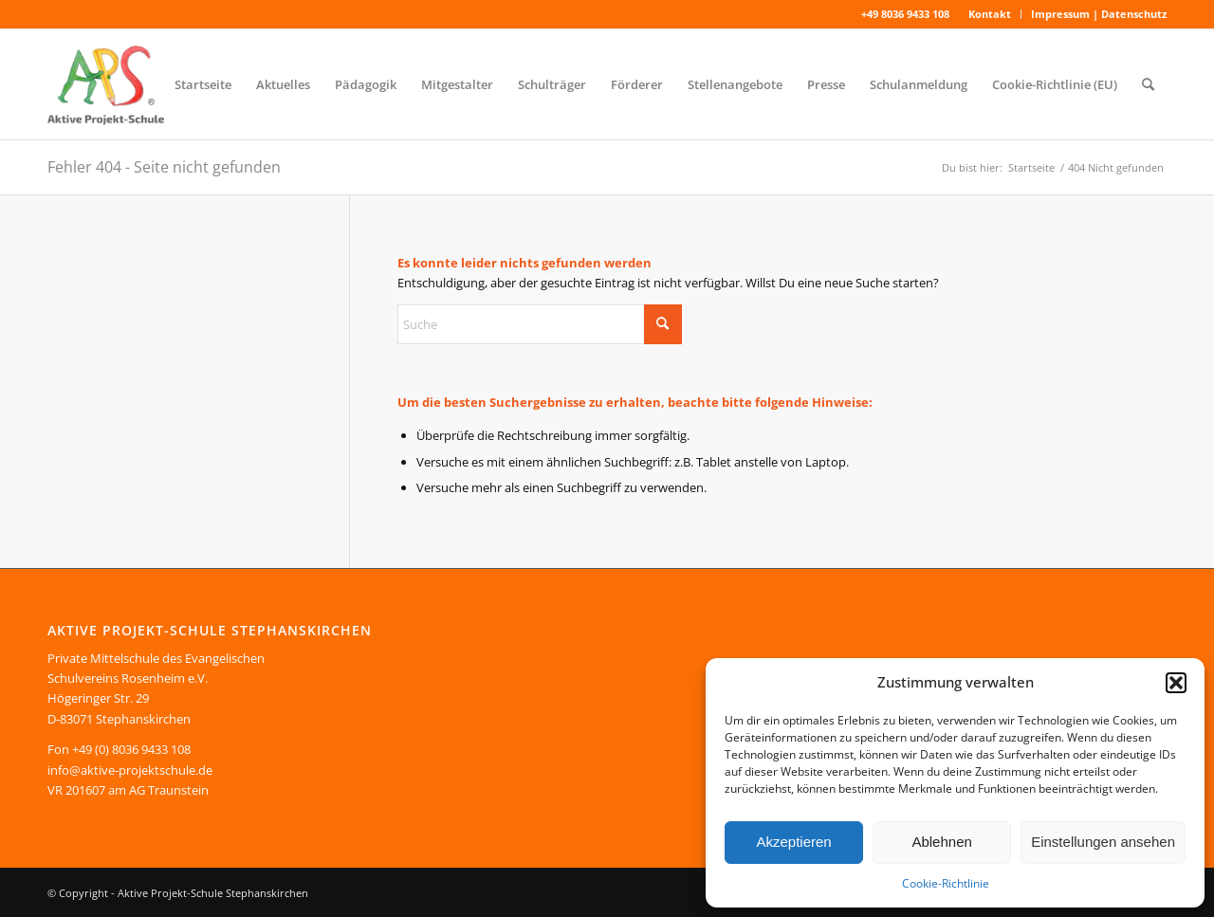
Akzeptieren (793, 842)
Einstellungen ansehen (1103, 842)
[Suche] (1148, 84)
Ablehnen (941, 842)
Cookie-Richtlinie (945, 883)
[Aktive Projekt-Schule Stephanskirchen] (105, 84)
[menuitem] (990, 14)
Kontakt (989, 14)
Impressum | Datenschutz (1099, 14)
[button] (1176, 682)
